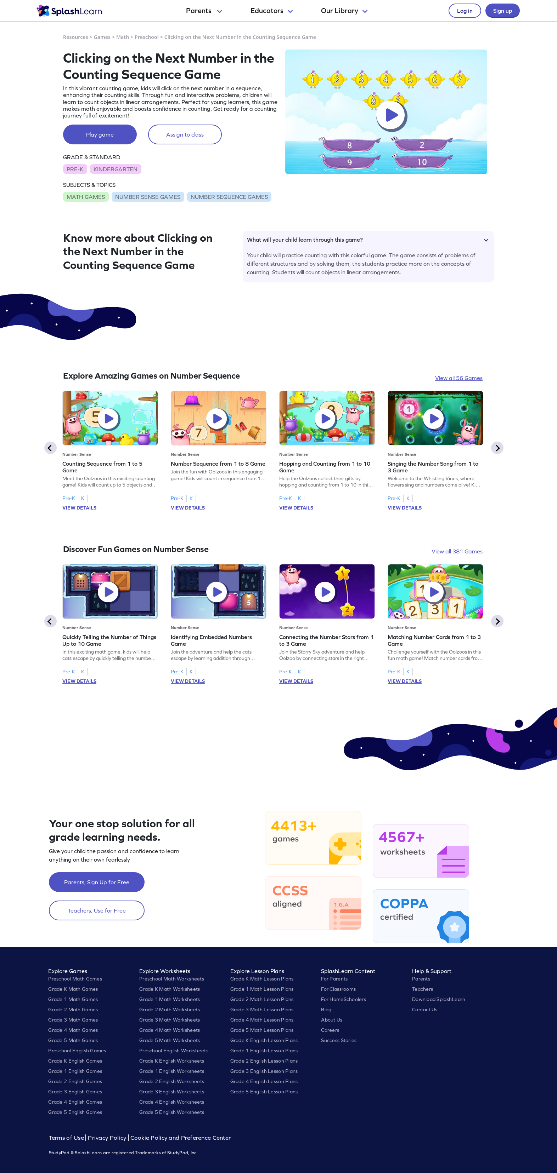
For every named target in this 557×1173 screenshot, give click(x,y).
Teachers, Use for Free (97, 910)
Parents (204, 11)
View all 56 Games (459, 378)
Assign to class (185, 134)
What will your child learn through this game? (367, 239)
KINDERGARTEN (115, 169)
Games (102, 37)
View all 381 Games (457, 551)
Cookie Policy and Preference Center (180, 1137)
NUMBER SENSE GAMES (147, 197)
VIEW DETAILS (79, 508)
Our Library (344, 11)
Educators (272, 11)
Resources (75, 37)
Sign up (502, 10)
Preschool (147, 37)
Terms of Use (67, 1137)
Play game (100, 134)
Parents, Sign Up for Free (96, 882)
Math (122, 37)
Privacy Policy (107, 1137)
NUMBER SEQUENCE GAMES (229, 197)
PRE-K (75, 169)
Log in (465, 10)
